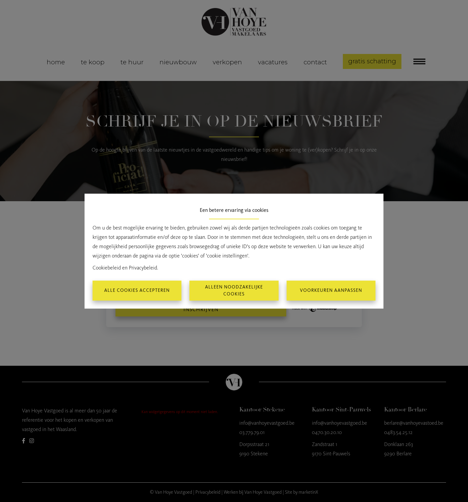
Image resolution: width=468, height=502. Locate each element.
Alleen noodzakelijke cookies (234, 290)
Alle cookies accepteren (137, 290)
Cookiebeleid (107, 267)
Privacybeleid (143, 267)
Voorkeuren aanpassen (331, 290)
